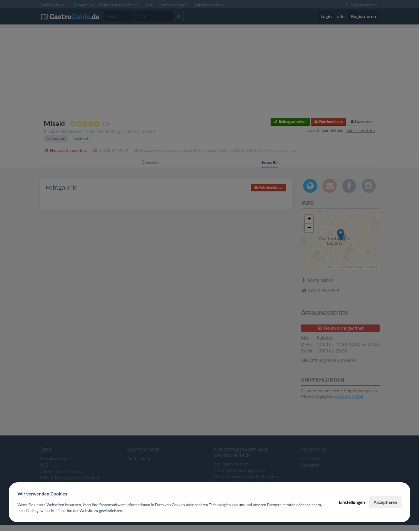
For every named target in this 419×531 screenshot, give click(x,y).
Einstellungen (352, 502)
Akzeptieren (385, 502)
